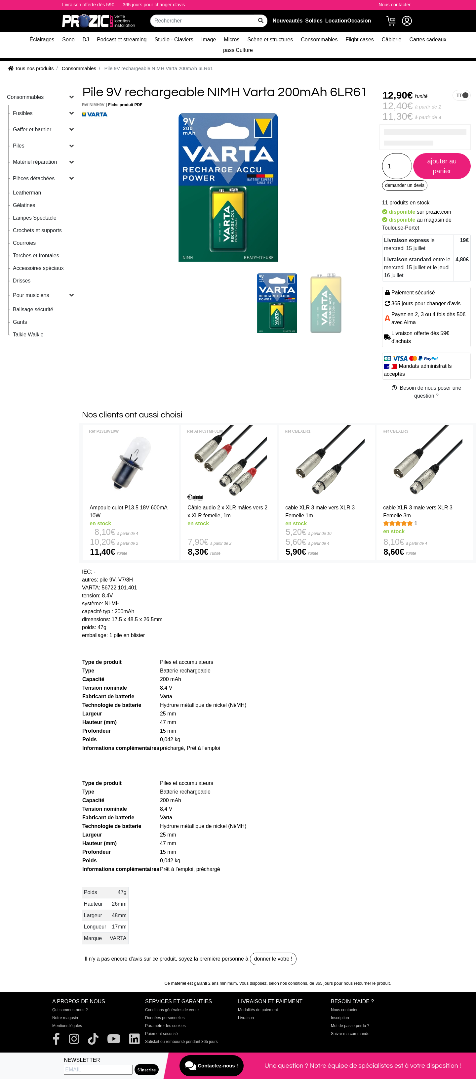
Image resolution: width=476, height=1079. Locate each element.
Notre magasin (65, 1017)
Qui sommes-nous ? (70, 1010)
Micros (231, 39)
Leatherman (27, 192)
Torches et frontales (36, 255)
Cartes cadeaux (427, 39)
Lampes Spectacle (35, 218)
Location (336, 20)
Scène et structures (270, 39)
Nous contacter (394, 4)
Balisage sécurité (33, 309)
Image (208, 39)
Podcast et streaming (121, 39)
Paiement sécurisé (161, 1033)
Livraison (246, 1017)
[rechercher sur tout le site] (260, 21)
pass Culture (238, 50)
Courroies (24, 243)
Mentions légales (67, 1025)
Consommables (319, 39)
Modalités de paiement (258, 1010)
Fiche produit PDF (125, 105)
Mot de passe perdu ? (350, 1025)
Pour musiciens (31, 295)
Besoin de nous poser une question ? (426, 392)
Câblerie (392, 39)
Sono (68, 39)
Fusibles (23, 113)
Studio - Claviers (173, 39)
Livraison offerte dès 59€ (88, 4)
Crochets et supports (37, 230)
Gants (20, 322)
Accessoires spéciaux (38, 268)
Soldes (313, 20)
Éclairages (42, 39)
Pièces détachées (34, 178)
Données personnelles (164, 1017)
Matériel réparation (35, 162)
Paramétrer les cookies (165, 1025)
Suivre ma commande (350, 1033)
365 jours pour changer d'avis (154, 4)
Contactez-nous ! (211, 1066)
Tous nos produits (31, 68)
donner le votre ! (273, 959)
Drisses (21, 280)
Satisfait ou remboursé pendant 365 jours (181, 1041)
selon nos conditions (288, 983)
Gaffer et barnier (32, 129)
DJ (86, 39)
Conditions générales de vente (172, 1010)
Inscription (340, 1017)
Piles (18, 146)
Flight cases (359, 39)
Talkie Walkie (28, 334)
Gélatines (24, 205)
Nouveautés (288, 20)
